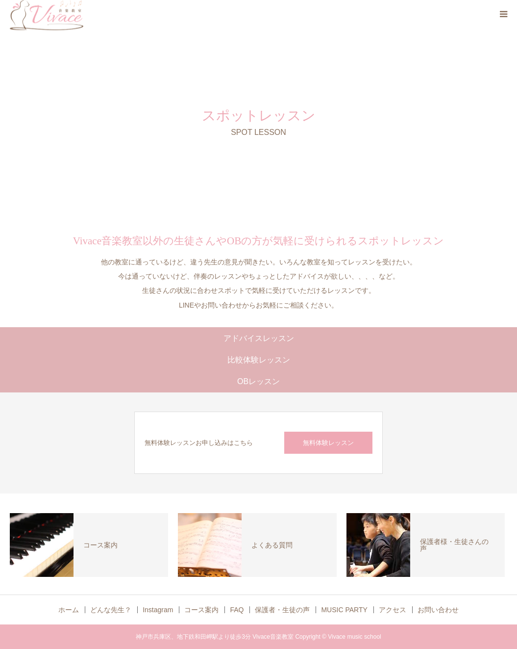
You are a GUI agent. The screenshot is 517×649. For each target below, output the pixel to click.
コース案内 (201, 609)
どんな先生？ (110, 609)
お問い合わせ (438, 609)
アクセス (392, 609)
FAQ (237, 609)
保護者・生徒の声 (282, 609)
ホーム (68, 609)
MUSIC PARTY (344, 609)
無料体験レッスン (328, 442)
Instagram (158, 609)
